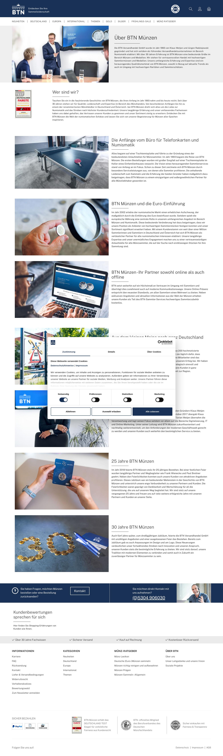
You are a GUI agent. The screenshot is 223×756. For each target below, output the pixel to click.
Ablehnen (70, 411)
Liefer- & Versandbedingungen (28, 674)
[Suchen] (191, 9)
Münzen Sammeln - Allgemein (129, 674)
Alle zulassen (152, 411)
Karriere (16, 656)
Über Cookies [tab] (154, 352)
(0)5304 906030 (149, 597)
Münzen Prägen (122, 670)
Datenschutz (182, 747)
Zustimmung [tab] (68, 352)
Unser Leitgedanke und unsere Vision (185, 661)
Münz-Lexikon (121, 656)
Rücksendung (19, 665)
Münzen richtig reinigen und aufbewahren (136, 665)
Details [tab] (111, 352)
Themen (67, 674)
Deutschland (70, 661)
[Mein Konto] (200, 9)
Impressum (197, 747)
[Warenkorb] (208, 9)
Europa (67, 665)
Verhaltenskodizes (21, 683)
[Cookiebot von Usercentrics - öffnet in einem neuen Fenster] (159, 342)
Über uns (170, 656)
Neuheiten (68, 656)
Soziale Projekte (174, 665)
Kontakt (80, 591)
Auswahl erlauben (111, 411)
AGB (208, 747)
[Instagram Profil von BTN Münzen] (45, 749)
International (70, 670)
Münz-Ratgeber (125, 651)
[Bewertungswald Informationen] (52, 749)
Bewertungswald (21, 688)
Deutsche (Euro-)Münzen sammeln (132, 661)
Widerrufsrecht (20, 679)
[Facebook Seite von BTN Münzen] (38, 749)
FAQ (14, 661)
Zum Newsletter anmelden (26, 693)
